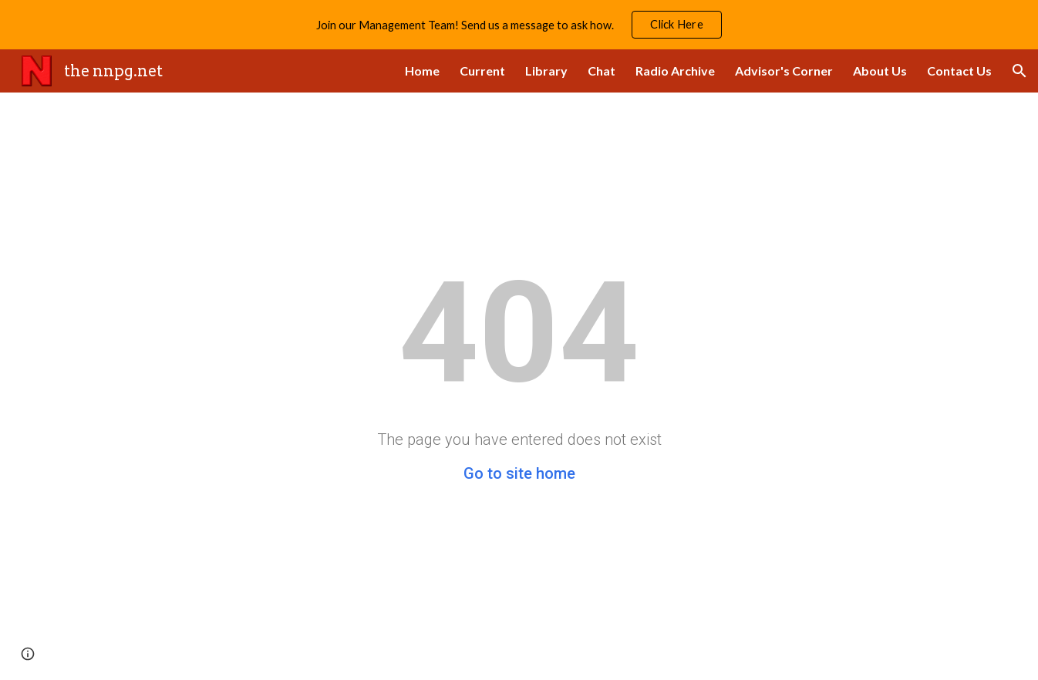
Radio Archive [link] (675, 70)
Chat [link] (601, 70)
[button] (1019, 70)
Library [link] (546, 70)
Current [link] (482, 70)
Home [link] (422, 70)
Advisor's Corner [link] (784, 70)
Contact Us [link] (959, 70)
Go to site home (519, 473)
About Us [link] (880, 70)
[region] (519, 24)
